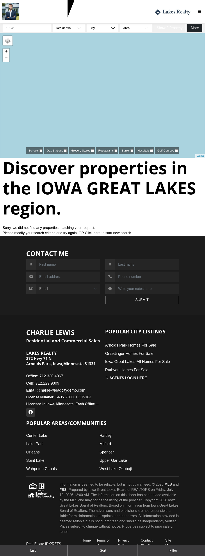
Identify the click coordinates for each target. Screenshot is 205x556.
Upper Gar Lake (113, 460)
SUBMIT (141, 300)
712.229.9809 (32, 19)
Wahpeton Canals (41, 469)
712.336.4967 (44, 376)
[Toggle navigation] (201, 11)
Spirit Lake (35, 460)
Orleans (33, 452)
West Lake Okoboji (116, 469)
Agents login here (126, 378)
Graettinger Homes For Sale (129, 353)
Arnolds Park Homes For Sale (130, 345)
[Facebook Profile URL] (30, 412)
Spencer (107, 452)
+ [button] (6, 52)
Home (86, 540)
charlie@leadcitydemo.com (55, 390)
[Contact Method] (68, 289)
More (195, 28)
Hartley (106, 435)
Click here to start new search (108, 233)
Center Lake (36, 435)
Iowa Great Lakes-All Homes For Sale (137, 361)
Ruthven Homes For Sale (127, 370)
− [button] (6, 58)
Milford (105, 444)
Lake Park (35, 444)
